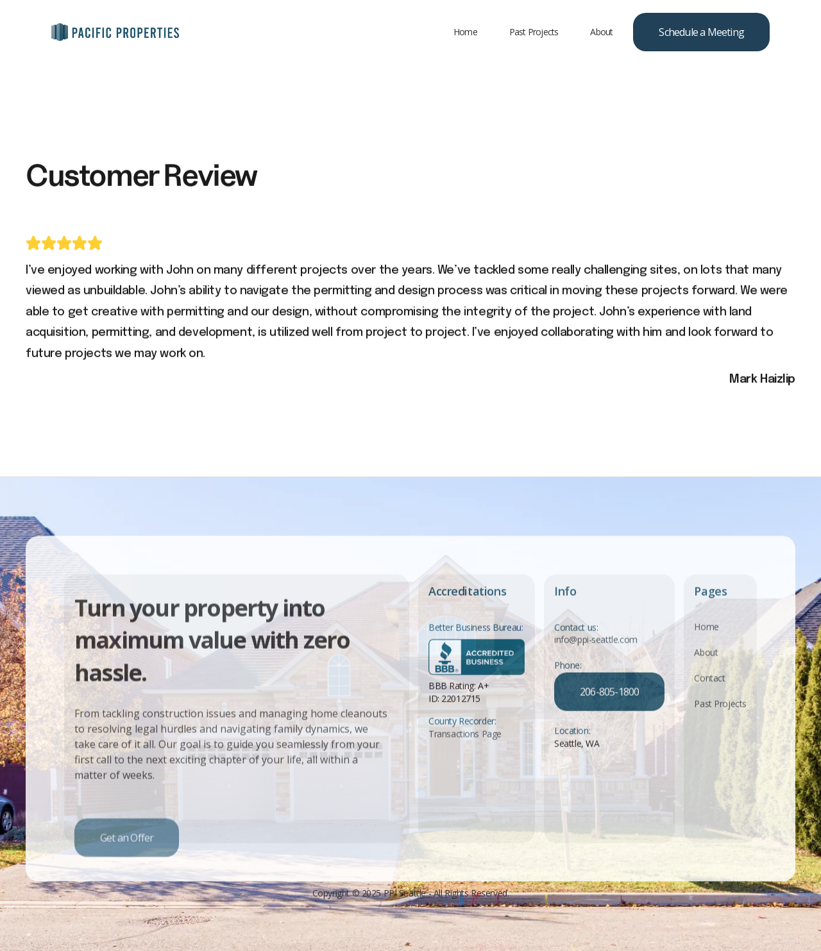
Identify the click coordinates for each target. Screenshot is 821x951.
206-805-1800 (609, 709)
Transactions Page (465, 750)
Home (465, 32)
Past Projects (534, 32)
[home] (115, 32)
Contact (709, 694)
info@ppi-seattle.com (596, 656)
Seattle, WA (576, 760)
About (601, 32)
